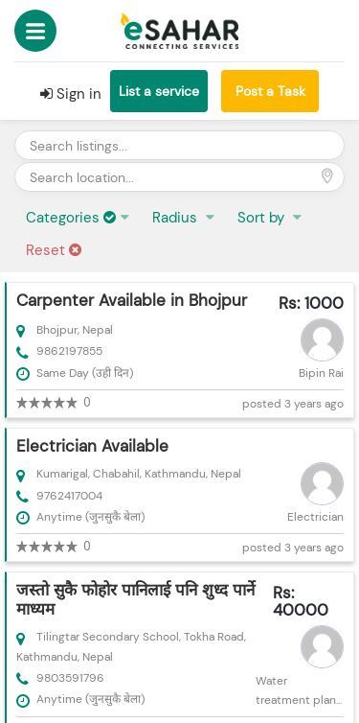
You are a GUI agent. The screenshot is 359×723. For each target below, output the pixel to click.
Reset (53, 250)
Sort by (262, 217)
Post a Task (270, 91)
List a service (159, 91)
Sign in (70, 94)
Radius (176, 217)
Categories (71, 217)
